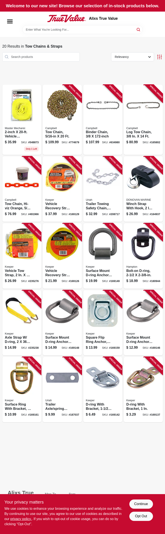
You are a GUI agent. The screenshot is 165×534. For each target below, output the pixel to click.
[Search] (139, 29)
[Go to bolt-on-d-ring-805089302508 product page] (143, 256)
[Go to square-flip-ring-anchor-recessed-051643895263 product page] (102, 323)
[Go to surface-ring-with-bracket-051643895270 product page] (21, 389)
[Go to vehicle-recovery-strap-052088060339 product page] (21, 120)
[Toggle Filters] (159, 56)
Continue (141, 504)
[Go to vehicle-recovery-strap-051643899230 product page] (62, 189)
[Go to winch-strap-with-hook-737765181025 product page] (143, 189)
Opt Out (141, 516)
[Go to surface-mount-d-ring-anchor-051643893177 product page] (143, 323)
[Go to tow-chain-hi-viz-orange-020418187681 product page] (21, 189)
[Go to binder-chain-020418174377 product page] (102, 120)
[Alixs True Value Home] (66, 18)
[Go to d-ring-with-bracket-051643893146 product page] (102, 389)
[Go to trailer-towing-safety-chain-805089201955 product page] (102, 189)
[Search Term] (82, 29)
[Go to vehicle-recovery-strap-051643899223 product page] (62, 256)
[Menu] (10, 21)
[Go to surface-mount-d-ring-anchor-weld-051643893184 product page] (62, 323)
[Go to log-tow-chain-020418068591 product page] (143, 120)
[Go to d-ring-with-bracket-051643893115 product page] (143, 389)
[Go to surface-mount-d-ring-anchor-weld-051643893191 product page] (102, 256)
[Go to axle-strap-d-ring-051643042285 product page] (21, 323)
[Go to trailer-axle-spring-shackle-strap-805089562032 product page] (62, 389)
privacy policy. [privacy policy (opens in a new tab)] (21, 519)
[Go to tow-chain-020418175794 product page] (62, 120)
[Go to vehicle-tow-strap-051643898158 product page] (21, 256)
